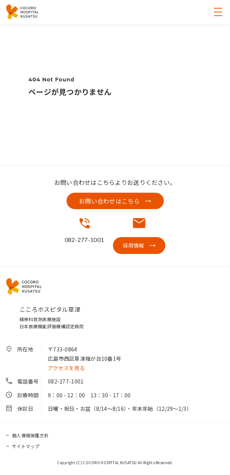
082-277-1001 (65, 381)
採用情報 (133, 245)
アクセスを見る (66, 368)
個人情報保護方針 (30, 435)
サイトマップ (26, 446)
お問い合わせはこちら (109, 200)
